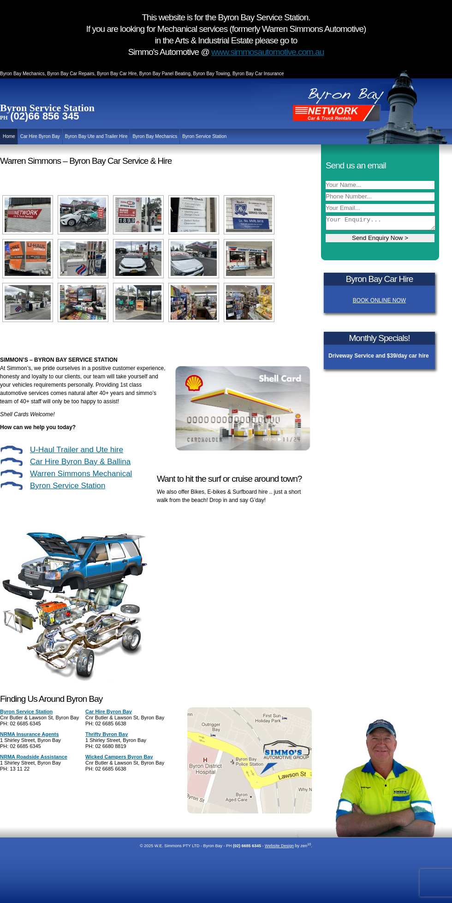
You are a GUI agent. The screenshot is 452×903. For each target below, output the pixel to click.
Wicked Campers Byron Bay (119, 756)
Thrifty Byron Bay (106, 734)
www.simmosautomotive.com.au (267, 52)
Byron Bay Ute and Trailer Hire (96, 136)
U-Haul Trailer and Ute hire (76, 449)
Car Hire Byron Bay (40, 136)
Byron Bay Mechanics (154, 136)
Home (9, 136)
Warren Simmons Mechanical (81, 473)
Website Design (279, 845)
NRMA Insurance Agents (29, 734)
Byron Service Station (204, 136)
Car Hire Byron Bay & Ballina (80, 461)
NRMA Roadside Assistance (33, 756)
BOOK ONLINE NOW (379, 300)
